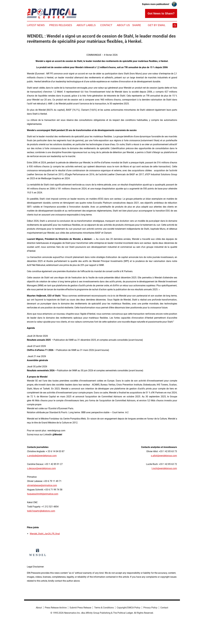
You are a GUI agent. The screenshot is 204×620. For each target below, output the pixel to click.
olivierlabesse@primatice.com (42, 485)
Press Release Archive (56, 607)
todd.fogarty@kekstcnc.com (41, 511)
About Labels (86, 25)
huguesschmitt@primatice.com (42, 494)
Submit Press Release (80, 607)
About (39, 607)
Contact (106, 25)
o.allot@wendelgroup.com (164, 455)
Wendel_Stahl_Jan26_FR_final (45, 533)
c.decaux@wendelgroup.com (41, 468)
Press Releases (60, 25)
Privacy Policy (150, 607)
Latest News (36, 25)
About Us (123, 25)
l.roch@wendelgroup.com (164, 468)
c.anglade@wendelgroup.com (42, 455)
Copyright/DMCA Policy (128, 607)
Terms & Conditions (104, 607)
